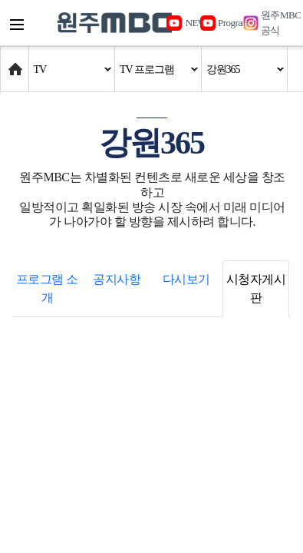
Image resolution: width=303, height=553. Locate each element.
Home (15, 61)
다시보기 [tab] (186, 279)
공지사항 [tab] (116, 279)
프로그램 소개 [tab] (47, 288)
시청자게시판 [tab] (256, 288)
